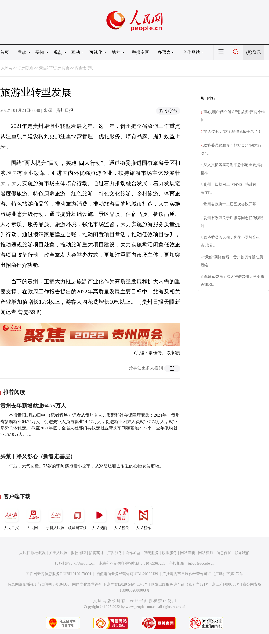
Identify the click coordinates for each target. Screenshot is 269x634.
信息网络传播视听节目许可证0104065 (39, 584)
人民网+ (33, 518)
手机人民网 (55, 518)
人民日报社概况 (32, 553)
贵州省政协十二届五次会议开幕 (229, 204)
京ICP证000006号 (226, 584)
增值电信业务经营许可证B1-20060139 (127, 574)
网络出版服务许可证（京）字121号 (180, 584)
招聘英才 (96, 553)
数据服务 (169, 553)
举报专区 (140, 52)
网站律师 (205, 553)
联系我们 (242, 553)
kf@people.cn (84, 563)
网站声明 (187, 553)
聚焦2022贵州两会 (54, 68)
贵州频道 (25, 68)
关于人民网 (58, 553)
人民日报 (11, 518)
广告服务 (114, 553)
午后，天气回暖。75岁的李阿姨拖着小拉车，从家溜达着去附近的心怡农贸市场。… (88, 466)
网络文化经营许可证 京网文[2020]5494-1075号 (110, 584)
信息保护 (223, 553)
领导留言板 (77, 518)
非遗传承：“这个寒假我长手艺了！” (233, 132)
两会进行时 (84, 68)
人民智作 (143, 518)
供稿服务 (151, 553)
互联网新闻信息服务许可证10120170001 (59, 574)
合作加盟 (132, 553)
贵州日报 (64, 110)
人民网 (6, 68)
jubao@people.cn (201, 563)
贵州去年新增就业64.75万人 (33, 406)
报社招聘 (78, 553)
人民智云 (121, 518)
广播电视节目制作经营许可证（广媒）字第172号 (202, 574)
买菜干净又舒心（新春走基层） (37, 456)
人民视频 (99, 518)
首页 (4, 52)
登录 (257, 52)
